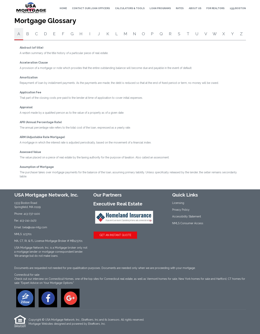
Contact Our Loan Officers (91, 8)
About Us (195, 8)
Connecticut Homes (61, 278)
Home (63, 8)
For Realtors (215, 8)
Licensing (178, 202)
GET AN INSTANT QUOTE (115, 235)
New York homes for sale (194, 278)
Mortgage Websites (41, 323)
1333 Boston (238, 8)
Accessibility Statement (186, 216)
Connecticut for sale (26, 274)
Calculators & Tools (130, 8)
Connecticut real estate (118, 278)
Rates (180, 8)
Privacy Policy (181, 209)
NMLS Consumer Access (187, 223)
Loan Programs (160, 8)
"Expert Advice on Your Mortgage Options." (47, 282)
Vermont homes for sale (162, 278)
